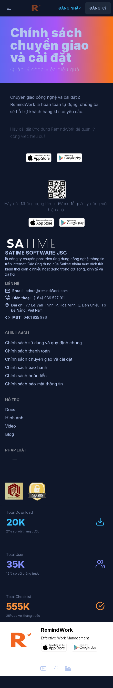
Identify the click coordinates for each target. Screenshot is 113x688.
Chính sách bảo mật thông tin (34, 383)
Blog (9, 434)
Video (10, 426)
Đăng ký (98, 8)
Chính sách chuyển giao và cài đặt (38, 359)
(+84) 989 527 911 (38, 298)
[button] (9, 8)
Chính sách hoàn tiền (26, 375)
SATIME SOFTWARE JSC (36, 253)
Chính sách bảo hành (26, 367)
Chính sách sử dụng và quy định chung (43, 342)
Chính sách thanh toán (27, 351)
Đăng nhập (69, 8)
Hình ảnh (14, 417)
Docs (10, 409)
